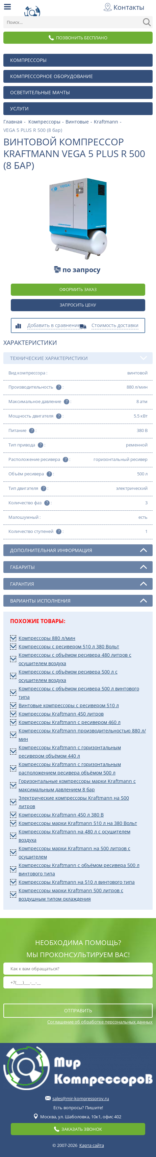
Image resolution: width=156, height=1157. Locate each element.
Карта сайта (91, 1145)
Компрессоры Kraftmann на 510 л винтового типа (77, 882)
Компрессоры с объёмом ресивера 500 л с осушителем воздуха (68, 675)
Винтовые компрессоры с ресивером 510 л (69, 705)
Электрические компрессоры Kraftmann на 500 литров (74, 802)
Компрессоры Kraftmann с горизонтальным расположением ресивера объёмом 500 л (70, 768)
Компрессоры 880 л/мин (47, 638)
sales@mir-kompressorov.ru (80, 1098)
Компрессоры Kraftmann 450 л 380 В (61, 814)
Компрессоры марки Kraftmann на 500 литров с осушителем (74, 852)
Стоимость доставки (115, 325)
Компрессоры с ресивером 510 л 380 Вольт (69, 646)
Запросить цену (78, 305)
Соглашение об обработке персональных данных (100, 1021)
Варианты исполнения (78, 600)
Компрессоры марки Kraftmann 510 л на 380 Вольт (78, 823)
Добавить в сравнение (53, 325)
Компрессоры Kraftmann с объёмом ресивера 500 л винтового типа (79, 869)
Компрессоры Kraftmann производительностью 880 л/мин (82, 734)
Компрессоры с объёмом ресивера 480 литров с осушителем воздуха (75, 659)
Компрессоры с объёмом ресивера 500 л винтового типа (79, 692)
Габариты (78, 567)
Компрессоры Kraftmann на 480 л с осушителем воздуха (74, 835)
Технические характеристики (78, 358)
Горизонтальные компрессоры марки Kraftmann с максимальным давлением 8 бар (77, 785)
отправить (78, 1010)
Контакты (124, 7)
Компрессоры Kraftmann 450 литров (61, 714)
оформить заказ (78, 289)
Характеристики (30, 342)
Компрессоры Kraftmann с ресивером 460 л (70, 722)
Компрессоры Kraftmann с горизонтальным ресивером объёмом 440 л (70, 751)
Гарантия (78, 583)
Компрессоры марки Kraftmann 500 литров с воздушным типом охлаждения (71, 894)
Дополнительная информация (78, 550)
